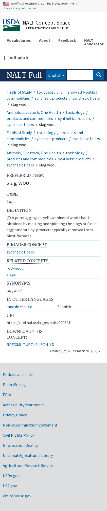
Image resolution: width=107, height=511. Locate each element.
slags (11, 274)
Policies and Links (18, 374)
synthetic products (51, 98)
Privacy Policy (15, 414)
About (44, 40)
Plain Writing (14, 384)
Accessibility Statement (23, 404)
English (53, 75)
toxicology (46, 92)
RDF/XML (14, 344)
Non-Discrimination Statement (30, 425)
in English (19, 57)
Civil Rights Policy (18, 435)
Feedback (67, 40)
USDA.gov (11, 475)
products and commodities (30, 118)
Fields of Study (19, 92)
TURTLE (30, 344)
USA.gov (10, 485)
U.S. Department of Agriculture (45, 28)
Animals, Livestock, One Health (34, 112)
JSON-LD (46, 344)
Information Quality (20, 445)
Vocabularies (19, 40)
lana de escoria (19, 306)
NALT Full (24, 75)
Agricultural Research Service (28, 465)
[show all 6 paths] (81, 92)
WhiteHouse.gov (17, 495)
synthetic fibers (86, 98)
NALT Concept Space (46, 22)
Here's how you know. (18, 8)
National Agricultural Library (28, 455)
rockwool (15, 268)
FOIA (7, 394)
